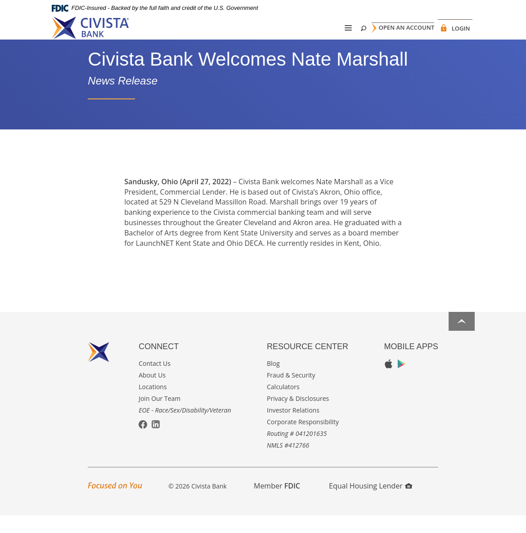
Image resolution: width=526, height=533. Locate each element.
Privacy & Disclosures (298, 415)
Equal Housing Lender (370, 503)
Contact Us (155, 380)
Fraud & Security (291, 392)
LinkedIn (156, 441)
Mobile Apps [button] (411, 363)
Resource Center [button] (307, 363)
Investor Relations (293, 427)
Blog (273, 380)
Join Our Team (159, 415)
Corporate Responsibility (303, 439)
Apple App (388, 381)
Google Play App (401, 381)
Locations (152, 404)
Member (277, 503)
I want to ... (443, 521)
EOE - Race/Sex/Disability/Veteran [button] (185, 427)
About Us (152, 392)
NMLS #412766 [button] (288, 462)
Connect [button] (159, 363)
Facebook (143, 442)
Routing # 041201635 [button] (297, 450)
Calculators (283, 404)
